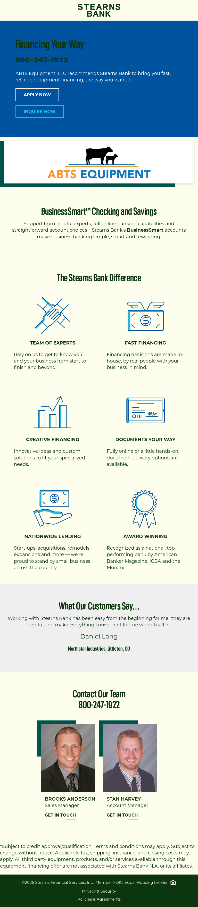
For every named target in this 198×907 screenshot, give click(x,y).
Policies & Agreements (99, 899)
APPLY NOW (37, 94)
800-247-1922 (99, 703)
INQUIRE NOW (39, 111)
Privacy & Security (99, 891)
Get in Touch (60, 815)
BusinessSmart (145, 230)
